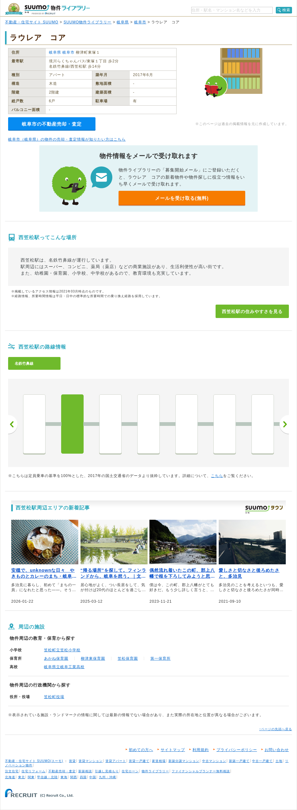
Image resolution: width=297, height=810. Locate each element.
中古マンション (214, 761)
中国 (92, 777)
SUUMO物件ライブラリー (88, 22)
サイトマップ (173, 750)
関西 (73, 777)
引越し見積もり (107, 771)
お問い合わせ (277, 750)
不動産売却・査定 (62, 771)
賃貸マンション (91, 761)
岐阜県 (123, 22)
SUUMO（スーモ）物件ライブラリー (47, 9)
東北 (21, 777)
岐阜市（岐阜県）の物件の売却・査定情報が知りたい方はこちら (67, 139)
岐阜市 (140, 22)
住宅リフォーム (34, 771)
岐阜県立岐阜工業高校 (64, 667)
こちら (217, 476)
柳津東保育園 (93, 658)
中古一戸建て (262, 761)
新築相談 (85, 771)
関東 (31, 777)
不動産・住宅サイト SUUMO (31, 22)
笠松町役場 (54, 697)
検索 (286, 10)
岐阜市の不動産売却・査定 (52, 124)
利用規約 (200, 750)
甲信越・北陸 (47, 777)
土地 (278, 761)
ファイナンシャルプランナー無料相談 (201, 771)
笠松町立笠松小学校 (62, 650)
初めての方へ (141, 750)
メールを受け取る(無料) (182, 198)
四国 (83, 777)
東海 (64, 777)
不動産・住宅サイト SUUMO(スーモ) (34, 761)
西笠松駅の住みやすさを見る (252, 311)
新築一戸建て (239, 761)
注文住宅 (12, 771)
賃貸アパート (115, 761)
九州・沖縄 (107, 777)
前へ (12, 424)
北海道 (10, 777)
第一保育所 (160, 658)
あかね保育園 (56, 658)
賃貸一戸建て (139, 761)
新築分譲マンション (183, 761)
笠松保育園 (128, 658)
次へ (284, 424)
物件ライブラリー (155, 771)
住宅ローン (130, 771)
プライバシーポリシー (237, 750)
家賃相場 (159, 761)
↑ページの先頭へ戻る (275, 729)
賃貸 (72, 761)
